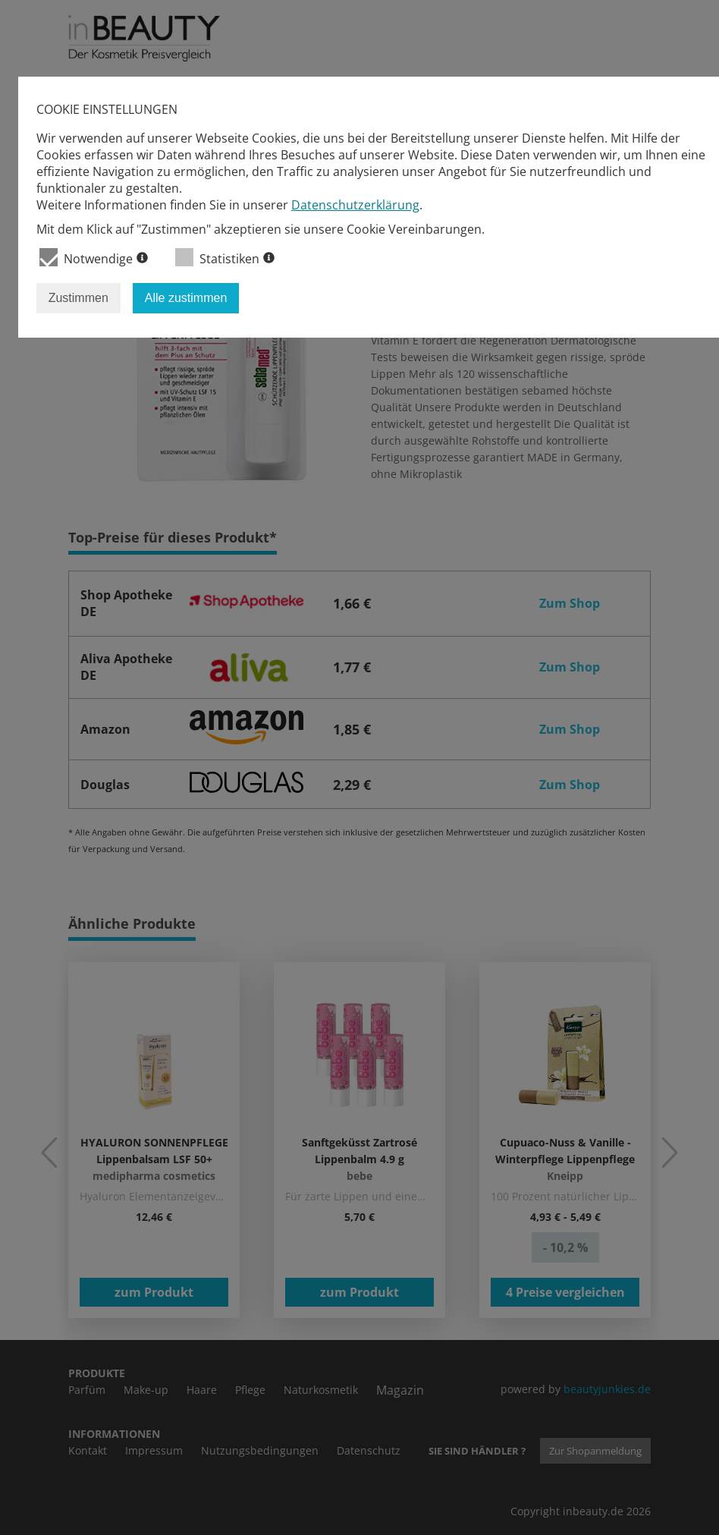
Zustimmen (78, 297)
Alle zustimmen (186, 297)
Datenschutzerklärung (355, 205)
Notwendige (93, 257)
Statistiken (225, 257)
